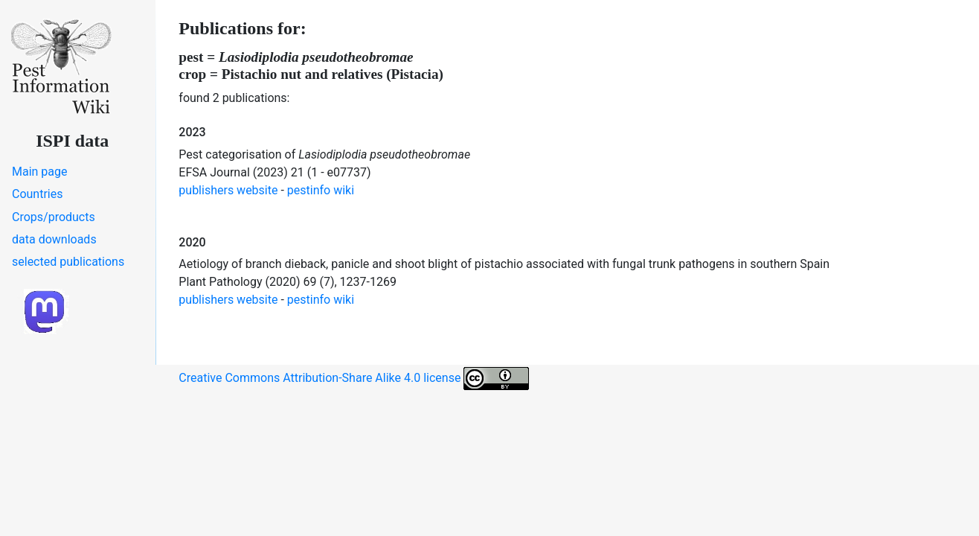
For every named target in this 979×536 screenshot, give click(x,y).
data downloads (54, 239)
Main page (40, 172)
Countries (37, 194)
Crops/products (53, 217)
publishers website (228, 190)
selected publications (68, 262)
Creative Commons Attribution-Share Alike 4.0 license (354, 378)
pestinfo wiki (320, 190)
